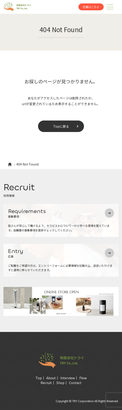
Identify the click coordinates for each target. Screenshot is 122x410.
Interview (67, 378)
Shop (60, 382)
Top (39, 378)
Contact (75, 382)
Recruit (46, 382)
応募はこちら (91, 7)
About (51, 378)
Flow (83, 378)
